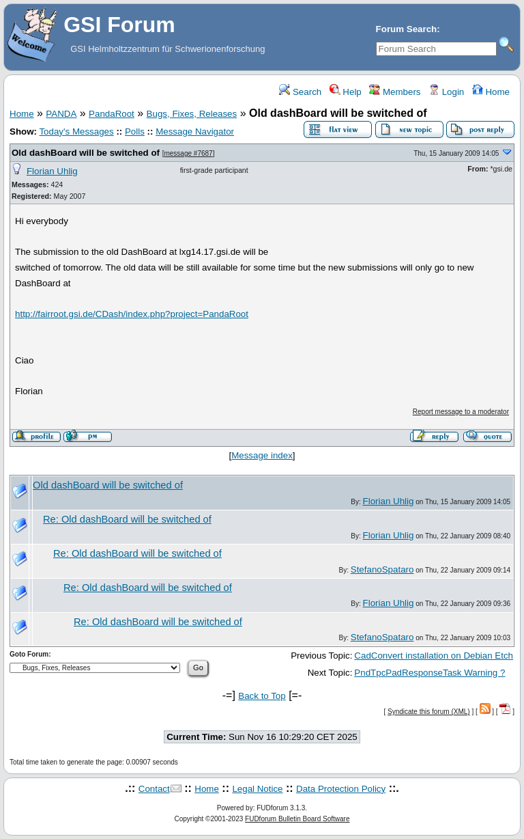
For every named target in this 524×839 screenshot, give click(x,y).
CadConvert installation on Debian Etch (433, 655)
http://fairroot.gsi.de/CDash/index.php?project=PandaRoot (131, 314)
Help (346, 92)
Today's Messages (76, 131)
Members (394, 92)
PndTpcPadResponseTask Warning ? (429, 673)
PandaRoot (111, 114)
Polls (135, 131)
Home (491, 92)
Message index (262, 455)
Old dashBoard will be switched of (86, 153)
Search (300, 92)
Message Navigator (195, 131)
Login (446, 92)
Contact (154, 789)
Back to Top (261, 696)
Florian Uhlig (52, 171)
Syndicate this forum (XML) (429, 711)
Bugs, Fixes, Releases (192, 114)
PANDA (61, 114)
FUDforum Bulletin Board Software (297, 819)
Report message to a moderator (461, 411)
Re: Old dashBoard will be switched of (127, 519)
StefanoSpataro (382, 569)
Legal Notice (257, 789)
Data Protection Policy (340, 789)
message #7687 (188, 153)
